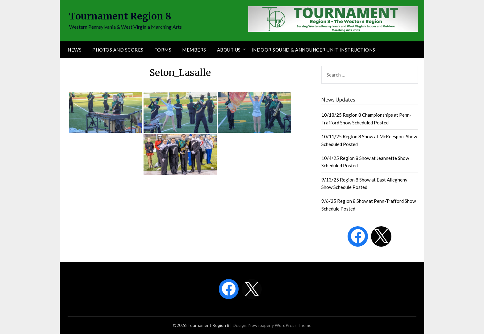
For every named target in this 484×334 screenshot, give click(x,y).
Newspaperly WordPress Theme (279, 325)
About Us (229, 49)
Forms (163, 49)
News (74, 49)
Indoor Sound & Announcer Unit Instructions (313, 49)
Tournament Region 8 (120, 16)
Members (194, 49)
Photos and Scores (118, 49)
